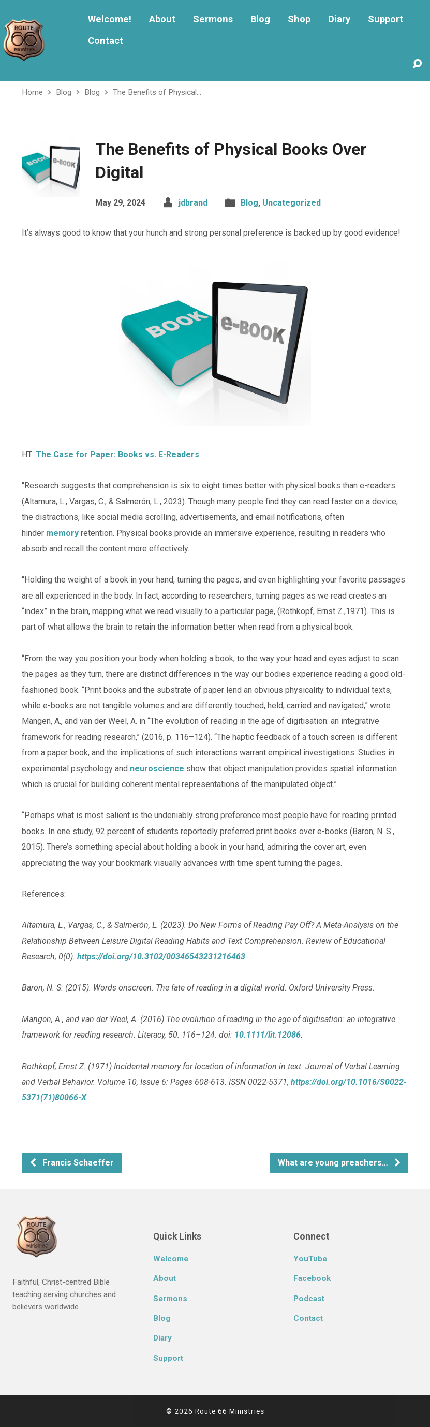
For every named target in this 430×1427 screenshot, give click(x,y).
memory (62, 533)
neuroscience (157, 769)
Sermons (213, 19)
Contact (105, 41)
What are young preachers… (340, 1163)
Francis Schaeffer (71, 1163)
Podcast (308, 1298)
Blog (260, 19)
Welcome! (109, 19)
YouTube (310, 1258)
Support (385, 19)
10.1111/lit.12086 (267, 1035)
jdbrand (193, 203)
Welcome (170, 1258)
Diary (339, 19)
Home (32, 92)
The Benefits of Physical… (157, 92)
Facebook (312, 1278)
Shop (299, 19)
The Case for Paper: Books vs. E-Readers (117, 454)
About (162, 19)
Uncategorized (291, 203)
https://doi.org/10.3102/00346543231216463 (161, 957)
